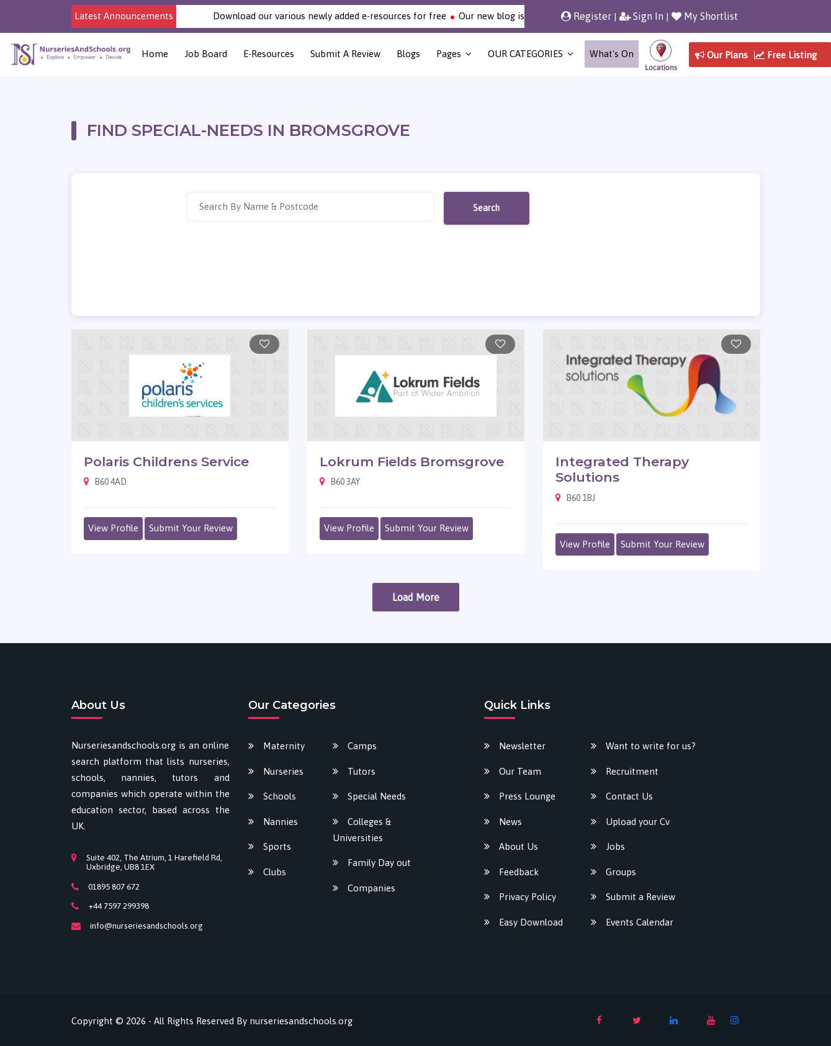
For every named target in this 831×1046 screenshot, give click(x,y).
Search (486, 208)
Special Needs (377, 796)
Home (154, 53)
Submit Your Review (191, 528)
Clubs (274, 872)
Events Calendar (639, 922)
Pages (448, 53)
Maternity (284, 746)
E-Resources (268, 53)
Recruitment (632, 771)
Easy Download (531, 922)
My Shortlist (705, 16)
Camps (362, 746)
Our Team (520, 771)
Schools (279, 796)
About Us (518, 846)
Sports (277, 846)
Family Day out (379, 862)
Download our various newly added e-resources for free (356, 16)
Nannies (280, 821)
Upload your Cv (638, 821)
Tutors (361, 771)
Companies (371, 888)
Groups (621, 872)
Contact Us (629, 796)
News (510, 821)
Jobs (615, 846)
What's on (612, 53)
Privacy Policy (527, 896)
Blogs (408, 53)
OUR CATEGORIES (525, 53)
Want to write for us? (651, 746)
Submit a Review (345, 53)
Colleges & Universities (362, 829)
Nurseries (283, 771)
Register (586, 16)
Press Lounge (527, 796)
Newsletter (522, 746)
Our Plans (721, 55)
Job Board (205, 53)
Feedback (519, 872)
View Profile (113, 528)
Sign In (641, 16)
